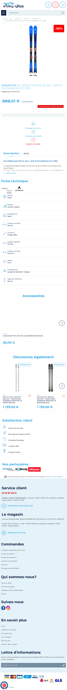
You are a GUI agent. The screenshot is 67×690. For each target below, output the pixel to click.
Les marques (6, 637)
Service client (6, 583)
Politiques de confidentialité (12, 590)
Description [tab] (11, 153)
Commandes (12, 544)
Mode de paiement (9, 557)
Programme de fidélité (10, 568)
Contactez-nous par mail (20, 506)
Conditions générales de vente (13, 550)
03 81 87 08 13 (9, 493)
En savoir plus (14, 620)
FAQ (3, 626)
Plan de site (5, 641)
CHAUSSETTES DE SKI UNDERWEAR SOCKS (23, 335)
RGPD (3, 594)
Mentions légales (8, 587)
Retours (4, 565)
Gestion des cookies (9, 644)
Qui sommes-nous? (19, 577)
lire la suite (11, 173)
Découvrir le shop (16, 532)
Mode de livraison (8, 554)
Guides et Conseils (8, 630)
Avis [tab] (26, 153)
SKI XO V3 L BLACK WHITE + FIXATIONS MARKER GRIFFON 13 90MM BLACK (46, 399)
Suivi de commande (9, 561)
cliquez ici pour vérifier (54, 476)
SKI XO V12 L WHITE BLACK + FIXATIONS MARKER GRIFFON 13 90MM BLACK (12, 399)
